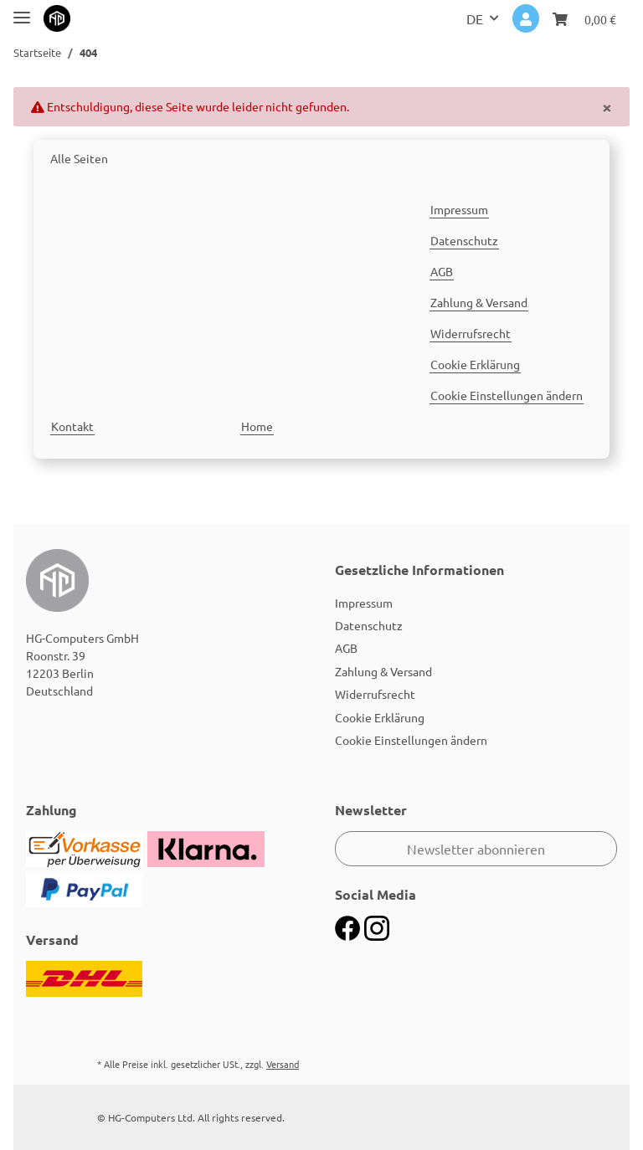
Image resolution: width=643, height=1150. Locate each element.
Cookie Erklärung (475, 364)
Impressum (459, 209)
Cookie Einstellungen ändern (506, 395)
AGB (441, 271)
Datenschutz (464, 240)
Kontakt (72, 426)
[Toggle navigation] (21, 10)
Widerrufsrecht (470, 333)
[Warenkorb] (584, 18)
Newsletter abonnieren (476, 848)
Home (257, 426)
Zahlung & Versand (478, 302)
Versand (282, 1063)
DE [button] (474, 18)
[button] (525, 18)
